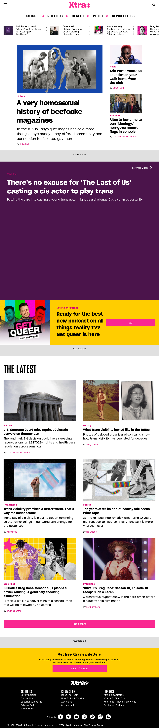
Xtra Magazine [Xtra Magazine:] (79, 683)
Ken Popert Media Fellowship (120, 702)
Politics (55, 16)
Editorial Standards (31, 702)
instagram (84, 716)
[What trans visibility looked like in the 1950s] (119, 401)
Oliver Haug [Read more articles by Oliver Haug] (118, 88)
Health (78, 16)
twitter (68, 716)
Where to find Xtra (114, 698)
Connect (109, 691)
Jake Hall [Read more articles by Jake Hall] (24, 144)
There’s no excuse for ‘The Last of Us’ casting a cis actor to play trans (69, 186)
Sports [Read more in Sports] (87, 505)
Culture (31, 16)
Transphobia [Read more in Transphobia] (11, 505)
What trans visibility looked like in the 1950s (116, 430)
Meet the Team (69, 695)
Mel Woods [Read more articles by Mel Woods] (131, 136)
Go (131, 322)
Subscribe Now (79, 668)
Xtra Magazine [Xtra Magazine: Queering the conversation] (79, 5)
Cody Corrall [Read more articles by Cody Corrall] (119, 136)
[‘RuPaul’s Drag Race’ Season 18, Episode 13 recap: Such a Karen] (119, 560)
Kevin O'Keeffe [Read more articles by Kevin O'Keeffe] (14, 611)
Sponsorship (68, 705)
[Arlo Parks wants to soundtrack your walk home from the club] (126, 54)
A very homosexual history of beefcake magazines (49, 111)
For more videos (140, 168)
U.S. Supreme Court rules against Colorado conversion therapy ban (36, 432)
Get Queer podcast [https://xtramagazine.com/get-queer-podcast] (114, 705)
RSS (108, 716)
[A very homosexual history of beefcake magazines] (59, 69)
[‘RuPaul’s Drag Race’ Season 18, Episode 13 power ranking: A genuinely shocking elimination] (40, 560)
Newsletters (123, 16)
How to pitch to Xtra (72, 698)
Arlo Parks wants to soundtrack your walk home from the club (126, 77)
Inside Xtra (27, 698)
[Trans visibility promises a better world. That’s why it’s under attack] (40, 481)
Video (98, 16)
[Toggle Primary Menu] (5, 5)
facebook (60, 716)
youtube (76, 716)
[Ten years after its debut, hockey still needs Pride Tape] (119, 481)
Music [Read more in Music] (113, 66)
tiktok (92, 716)
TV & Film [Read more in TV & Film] (12, 174)
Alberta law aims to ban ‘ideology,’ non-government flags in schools (126, 125)
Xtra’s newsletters (114, 695)
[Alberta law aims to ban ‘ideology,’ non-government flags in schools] (126, 103)
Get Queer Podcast (67, 308)
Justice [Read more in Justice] (8, 425)
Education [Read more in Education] (115, 115)
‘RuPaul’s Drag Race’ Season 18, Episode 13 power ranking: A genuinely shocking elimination (36, 592)
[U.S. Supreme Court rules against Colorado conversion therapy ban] (40, 401)
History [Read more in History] (21, 96)
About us (26, 691)
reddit (100, 716)
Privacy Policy (29, 705)
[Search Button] (153, 5)
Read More (79, 624)
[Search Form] (153, 5)
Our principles (28, 695)
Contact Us (68, 691)
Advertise (66, 702)
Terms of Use (28, 708)
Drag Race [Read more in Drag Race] (9, 584)
